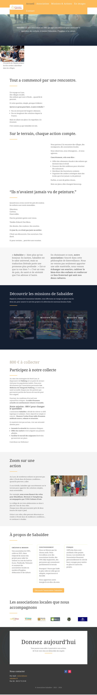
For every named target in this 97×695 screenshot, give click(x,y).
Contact (23, 10)
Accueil (23, 3)
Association (35, 3)
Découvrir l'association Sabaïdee (48, 590)
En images (72, 3)
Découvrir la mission (21, 331)
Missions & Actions (54, 3)
